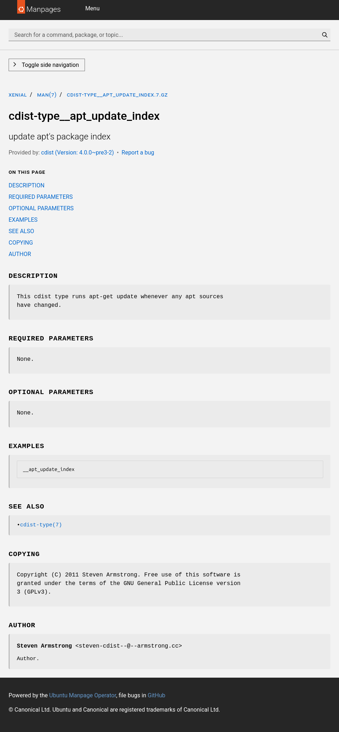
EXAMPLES (23, 219)
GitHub (156, 695)
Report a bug (137, 152)
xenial (18, 94)
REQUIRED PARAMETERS (41, 196)
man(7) (47, 94)
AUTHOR (20, 254)
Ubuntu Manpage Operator (82, 695)
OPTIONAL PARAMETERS (41, 208)
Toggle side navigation (49, 65)
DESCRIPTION (26, 185)
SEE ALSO (21, 231)
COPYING (21, 242)
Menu (92, 8)
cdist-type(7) (41, 525)
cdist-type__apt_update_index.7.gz (117, 94)
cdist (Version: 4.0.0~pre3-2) (77, 152)
